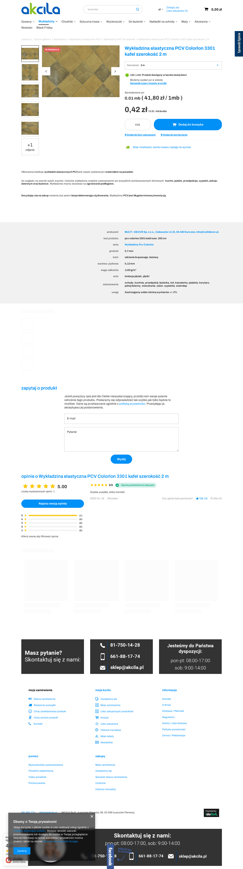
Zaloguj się (172, 7)
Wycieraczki (114, 21)
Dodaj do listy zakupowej (140, 134)
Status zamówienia (44, 699)
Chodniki (67, 21)
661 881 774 (28, 812)
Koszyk (105, 717)
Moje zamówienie (40, 690)
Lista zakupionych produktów (117, 711)
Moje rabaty (107, 736)
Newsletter (107, 742)
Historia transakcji (111, 730)
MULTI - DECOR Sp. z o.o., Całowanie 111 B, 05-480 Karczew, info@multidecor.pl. (172, 232)
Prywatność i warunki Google (60, 841)
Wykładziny (46, 21)
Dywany (26, 21)
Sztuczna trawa (89, 21)
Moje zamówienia (110, 705)
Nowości (26, 27)
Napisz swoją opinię (53, 503)
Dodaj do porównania (174, 134)
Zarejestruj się (109, 699)
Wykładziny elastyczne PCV (85, 39)
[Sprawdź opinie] (239, 44)
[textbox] (113, 9)
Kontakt (38, 723)
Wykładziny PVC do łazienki (119, 39)
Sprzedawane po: (135, 92)
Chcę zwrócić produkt (46, 717)
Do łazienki (136, 21)
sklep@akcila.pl (48, 812)
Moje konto (103, 690)
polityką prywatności (132, 403)
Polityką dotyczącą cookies (29, 830)
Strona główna (42, 39)
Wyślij (121, 459)
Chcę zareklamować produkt (50, 711)
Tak (202, 498)
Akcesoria (201, 21)
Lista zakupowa (177, 10)
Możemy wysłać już (141, 79)
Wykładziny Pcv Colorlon (139, 244)
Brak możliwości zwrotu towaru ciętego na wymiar (162, 147)
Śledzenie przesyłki (45, 705)
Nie (216, 498)
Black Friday (44, 27)
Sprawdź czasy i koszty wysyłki (148, 83)
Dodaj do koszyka (187, 124)
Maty (184, 21)
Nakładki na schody (162, 21)
